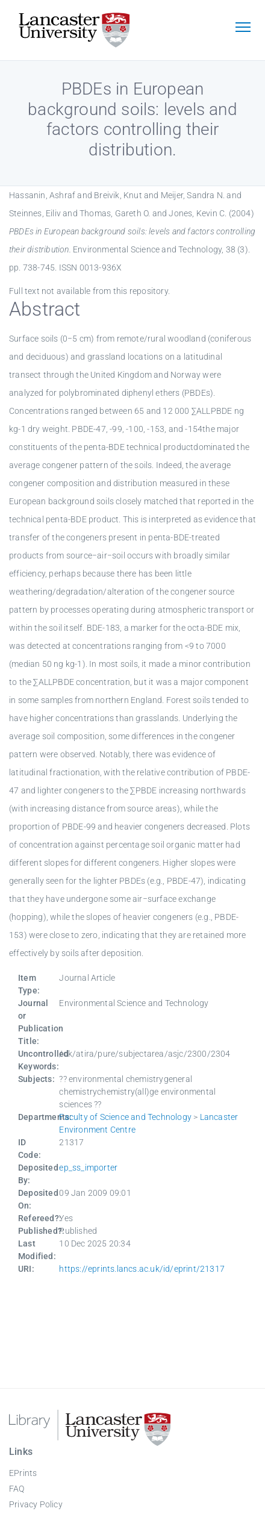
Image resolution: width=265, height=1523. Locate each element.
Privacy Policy (36, 1504)
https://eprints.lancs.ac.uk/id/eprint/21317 (142, 1269)
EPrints (23, 1473)
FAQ (17, 1488)
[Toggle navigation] (242, 28)
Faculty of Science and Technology (125, 1117)
